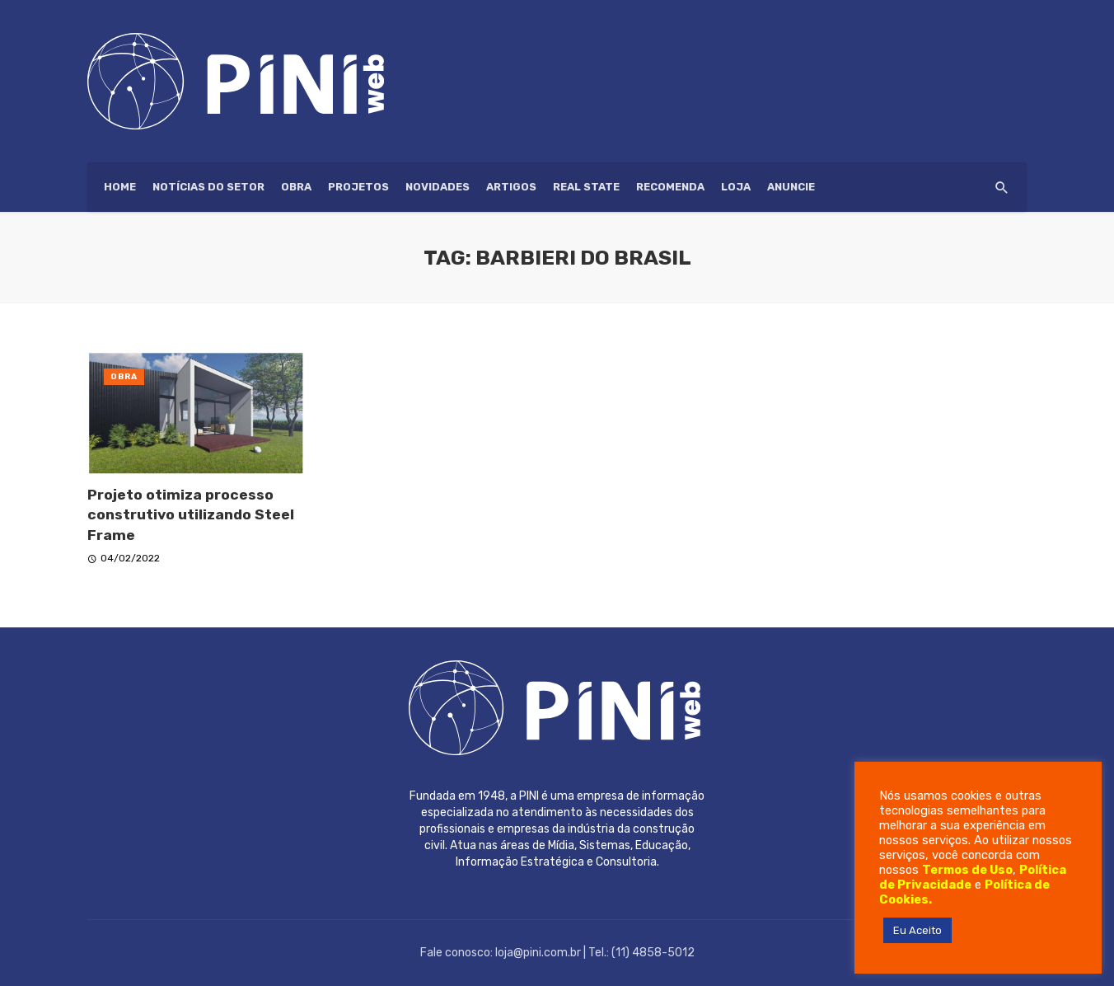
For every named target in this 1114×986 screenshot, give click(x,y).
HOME (120, 187)
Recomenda (670, 187)
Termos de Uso (967, 869)
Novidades (437, 187)
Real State (586, 187)
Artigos (511, 187)
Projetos (358, 187)
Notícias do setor (208, 187)
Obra (296, 187)
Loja (736, 187)
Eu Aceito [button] (917, 930)
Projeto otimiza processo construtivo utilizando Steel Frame (190, 514)
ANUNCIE (791, 187)
